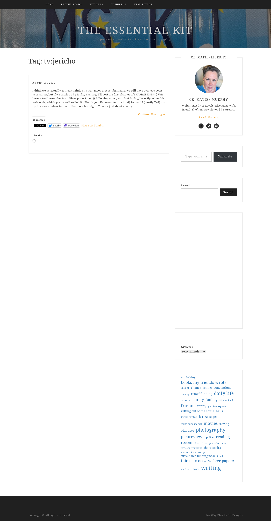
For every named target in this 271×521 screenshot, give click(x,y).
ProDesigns (235, 515)
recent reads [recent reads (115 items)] (192, 442)
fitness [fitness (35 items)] (222, 400)
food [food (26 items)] (230, 400)
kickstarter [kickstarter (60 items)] (189, 417)
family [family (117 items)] (198, 399)
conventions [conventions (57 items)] (222, 387)
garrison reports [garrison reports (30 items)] (217, 406)
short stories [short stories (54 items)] (212, 448)
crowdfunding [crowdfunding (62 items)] (201, 394)
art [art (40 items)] (183, 377)
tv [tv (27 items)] (205, 461)
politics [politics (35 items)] (210, 437)
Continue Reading (151, 114)
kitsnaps (96, 4)
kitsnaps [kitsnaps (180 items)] (208, 416)
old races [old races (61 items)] (187, 430)
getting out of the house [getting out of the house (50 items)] (197, 411)
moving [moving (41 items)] (224, 423)
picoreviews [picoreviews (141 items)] (192, 436)
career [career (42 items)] (185, 387)
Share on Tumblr (92, 125)
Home (49, 4)
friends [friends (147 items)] (188, 405)
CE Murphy (118, 4)
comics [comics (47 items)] (207, 387)
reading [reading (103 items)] (223, 437)
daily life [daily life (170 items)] (224, 393)
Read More (209, 117)
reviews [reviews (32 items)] (185, 448)
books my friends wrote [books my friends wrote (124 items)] (203, 382)
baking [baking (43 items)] (191, 377)
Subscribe (225, 156)
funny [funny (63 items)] (201, 406)
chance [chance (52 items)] (196, 387)
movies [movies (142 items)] (211, 423)
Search (185, 185)
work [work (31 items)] (196, 469)
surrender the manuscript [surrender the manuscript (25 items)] (193, 452)
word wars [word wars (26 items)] (186, 469)
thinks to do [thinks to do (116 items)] (192, 461)
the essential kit (135, 30)
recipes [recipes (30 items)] (209, 443)
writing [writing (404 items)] (211, 468)
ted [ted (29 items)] (221, 456)
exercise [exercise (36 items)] (185, 400)
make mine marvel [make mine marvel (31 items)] (191, 424)
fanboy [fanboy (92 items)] (212, 400)
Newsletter (143, 4)
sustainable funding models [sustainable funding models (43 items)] (199, 455)
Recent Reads (71, 4)
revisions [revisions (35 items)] (196, 448)
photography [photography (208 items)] (210, 430)
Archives (187, 346)
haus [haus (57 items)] (219, 411)
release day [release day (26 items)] (220, 443)
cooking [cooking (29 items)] (185, 394)
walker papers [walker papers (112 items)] (221, 461)
